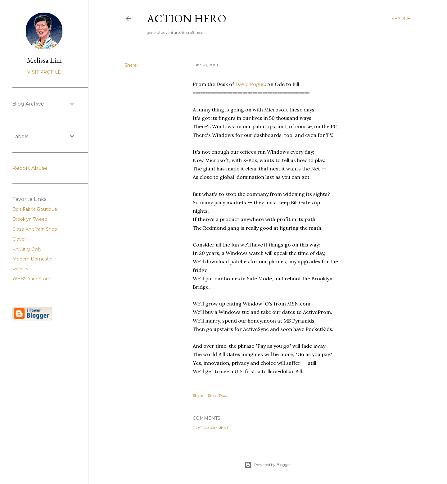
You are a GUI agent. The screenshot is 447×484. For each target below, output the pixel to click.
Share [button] (130, 65)
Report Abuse (29, 168)
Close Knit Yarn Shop (34, 229)
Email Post (217, 395)
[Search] (401, 18)
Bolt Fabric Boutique (34, 209)
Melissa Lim (44, 60)
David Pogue (250, 84)
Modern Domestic (32, 259)
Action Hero (186, 18)
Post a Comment (210, 427)
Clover (19, 239)
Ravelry (20, 269)
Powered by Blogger (267, 464)
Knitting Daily (27, 249)
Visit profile (44, 72)
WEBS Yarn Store (31, 279)
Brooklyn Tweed (29, 219)
